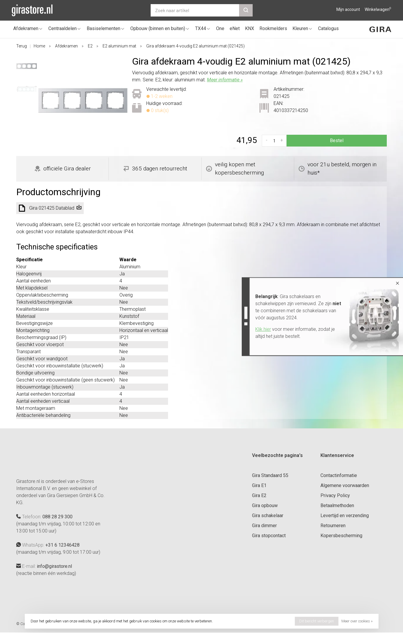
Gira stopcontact (269, 535)
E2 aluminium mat (119, 46)
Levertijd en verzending (344, 515)
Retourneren (333, 525)
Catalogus (328, 28)
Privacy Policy (335, 495)
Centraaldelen (62, 28)
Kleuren (300, 28)
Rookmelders (273, 28)
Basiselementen (103, 28)
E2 (90, 46)
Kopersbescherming (341, 535)
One (220, 28)
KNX (249, 28)
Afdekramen (25, 28)
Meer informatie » (225, 80)
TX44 (200, 28)
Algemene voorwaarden (344, 485)
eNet (235, 28)
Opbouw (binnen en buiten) (157, 28)
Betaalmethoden (337, 505)
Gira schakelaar (267, 515)
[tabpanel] (83, 100)
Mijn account (348, 9)
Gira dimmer (264, 525)
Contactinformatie (338, 475)
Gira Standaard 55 (270, 475)
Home (39, 46)
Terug (21, 46)
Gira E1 (259, 485)
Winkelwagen (378, 9)
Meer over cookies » (357, 621)
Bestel (336, 140)
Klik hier (263, 329)
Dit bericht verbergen (316, 621)
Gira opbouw (265, 505)
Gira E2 (259, 495)
